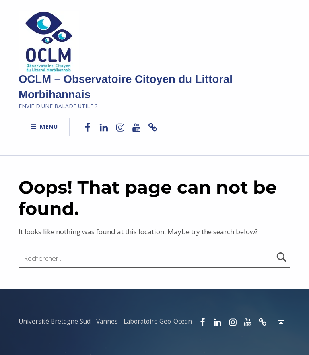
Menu (49, 126)
